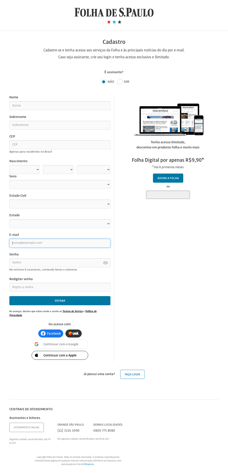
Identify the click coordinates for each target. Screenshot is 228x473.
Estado (14, 215)
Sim (123, 82)
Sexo (12, 176)
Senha (14, 254)
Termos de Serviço (73, 311)
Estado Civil (17, 196)
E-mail (14, 235)
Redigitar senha (21, 279)
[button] (50, 333)
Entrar (60, 301)
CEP (12, 136)
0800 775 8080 (104, 431)
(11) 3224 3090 (68, 431)
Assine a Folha (168, 178)
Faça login (132, 374)
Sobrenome (17, 117)
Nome (13, 97)
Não (107, 82)
